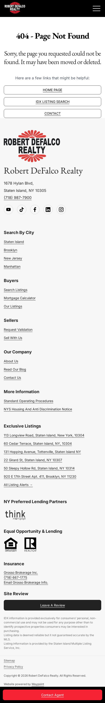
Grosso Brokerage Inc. (21, 572)
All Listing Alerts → (18, 485)
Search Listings (15, 290)
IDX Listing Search (52, 102)
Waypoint (38, 684)
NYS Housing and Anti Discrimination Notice (38, 409)
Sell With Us (13, 338)
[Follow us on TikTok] (21, 210)
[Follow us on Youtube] (8, 210)
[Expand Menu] (96, 8)
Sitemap (9, 660)
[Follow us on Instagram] (61, 210)
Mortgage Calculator (20, 298)
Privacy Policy (13, 666)
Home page (52, 90)
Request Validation (18, 329)
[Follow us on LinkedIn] (48, 210)
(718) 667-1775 (15, 577)
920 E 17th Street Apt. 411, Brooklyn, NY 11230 (40, 476)
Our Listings (13, 306)
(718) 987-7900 (18, 197)
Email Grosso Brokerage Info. (26, 582)
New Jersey (13, 258)
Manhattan (12, 266)
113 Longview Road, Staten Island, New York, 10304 (44, 435)
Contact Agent (52, 695)
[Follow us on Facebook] (35, 210)
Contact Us (12, 378)
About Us (11, 361)
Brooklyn (10, 250)
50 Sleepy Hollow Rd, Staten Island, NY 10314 (39, 468)
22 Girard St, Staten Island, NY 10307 (33, 460)
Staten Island (14, 242)
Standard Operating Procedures (28, 401)
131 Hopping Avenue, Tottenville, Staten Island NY (42, 452)
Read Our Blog (15, 369)
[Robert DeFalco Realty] (15, 8)
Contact (52, 113)
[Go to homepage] (32, 146)
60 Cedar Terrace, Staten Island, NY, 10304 (38, 443)
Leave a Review (52, 605)
